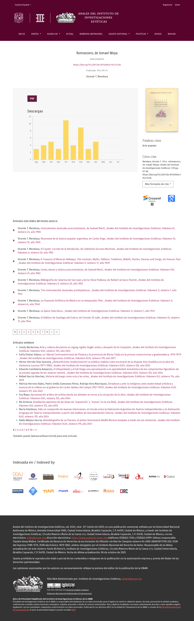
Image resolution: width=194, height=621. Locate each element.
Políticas (141, 34)
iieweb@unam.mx (132, 578)
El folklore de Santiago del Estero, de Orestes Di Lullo (70, 317)
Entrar (177, 5)
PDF (32, 98)
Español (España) (24, 4)
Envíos (35, 34)
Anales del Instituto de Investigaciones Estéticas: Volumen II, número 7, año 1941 (110, 311)
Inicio (21, 34)
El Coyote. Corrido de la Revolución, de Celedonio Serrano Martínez (78, 249)
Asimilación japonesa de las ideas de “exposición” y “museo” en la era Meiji (75, 402)
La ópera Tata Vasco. (52, 311)
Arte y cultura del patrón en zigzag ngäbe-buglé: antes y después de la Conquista (85, 347)
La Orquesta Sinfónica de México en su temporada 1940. (72, 300)
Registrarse (167, 5)
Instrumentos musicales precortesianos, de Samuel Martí (73, 228)
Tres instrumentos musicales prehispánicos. (66, 290)
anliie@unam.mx (36, 537)
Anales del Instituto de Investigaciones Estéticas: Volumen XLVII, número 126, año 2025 (102, 365)
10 (31, 429)
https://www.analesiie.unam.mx (89, 537)
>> (57, 331)
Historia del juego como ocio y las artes (68, 376)
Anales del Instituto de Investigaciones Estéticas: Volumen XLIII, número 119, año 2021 (67, 358)
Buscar (172, 34)
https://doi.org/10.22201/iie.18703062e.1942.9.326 (97, 65)
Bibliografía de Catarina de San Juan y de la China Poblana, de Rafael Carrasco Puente (89, 280)
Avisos (158, 34)
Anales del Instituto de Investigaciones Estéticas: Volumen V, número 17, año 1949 (64, 262)
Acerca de (52, 34)
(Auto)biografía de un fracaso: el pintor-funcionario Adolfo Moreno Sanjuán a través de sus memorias (100, 420)
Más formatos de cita (157, 184)
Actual (69, 34)
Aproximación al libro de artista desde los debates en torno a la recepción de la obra (78, 394)
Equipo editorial (118, 34)
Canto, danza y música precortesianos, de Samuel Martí (72, 269)
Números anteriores (91, 34)
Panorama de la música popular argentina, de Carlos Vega (73, 238)
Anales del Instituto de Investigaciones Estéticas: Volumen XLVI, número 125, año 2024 (115, 372)
